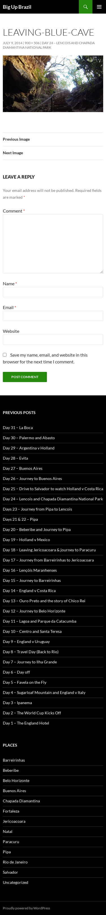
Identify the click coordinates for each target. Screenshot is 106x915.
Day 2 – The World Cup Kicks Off (32, 712)
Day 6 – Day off (16, 672)
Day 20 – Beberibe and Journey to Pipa (37, 529)
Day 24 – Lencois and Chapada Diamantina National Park (49, 45)
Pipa (7, 851)
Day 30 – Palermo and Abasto (29, 437)
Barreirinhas (14, 760)
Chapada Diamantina (21, 800)
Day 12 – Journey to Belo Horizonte (34, 610)
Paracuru (11, 841)
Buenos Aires (14, 790)
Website (11, 331)
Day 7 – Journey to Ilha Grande (30, 661)
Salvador (10, 872)
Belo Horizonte (16, 780)
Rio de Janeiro (15, 862)
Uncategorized (15, 882)
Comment (14, 210)
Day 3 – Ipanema (17, 702)
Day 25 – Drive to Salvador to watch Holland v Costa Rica (53, 488)
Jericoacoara (14, 821)
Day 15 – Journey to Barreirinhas (32, 580)
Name (10, 283)
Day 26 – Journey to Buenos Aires (32, 478)
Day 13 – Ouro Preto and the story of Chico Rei (44, 600)
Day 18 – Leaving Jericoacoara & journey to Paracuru (49, 549)
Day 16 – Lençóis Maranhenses (30, 570)
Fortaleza (11, 811)
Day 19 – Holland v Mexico (26, 539)
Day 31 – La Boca (18, 427)
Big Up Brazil (17, 7)
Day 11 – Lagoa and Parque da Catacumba (39, 621)
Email (9, 307)
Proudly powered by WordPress (26, 908)
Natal (7, 831)
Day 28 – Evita (15, 458)
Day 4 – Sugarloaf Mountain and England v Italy (44, 692)
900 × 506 (32, 43)
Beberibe (11, 770)
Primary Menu (99, 7)
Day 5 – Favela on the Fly (24, 682)
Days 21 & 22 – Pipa (20, 519)
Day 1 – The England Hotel (26, 723)
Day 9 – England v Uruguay (26, 641)
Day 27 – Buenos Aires (22, 468)
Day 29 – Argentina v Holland (29, 447)
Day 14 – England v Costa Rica (29, 590)
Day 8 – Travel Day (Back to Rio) (31, 651)
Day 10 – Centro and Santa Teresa (32, 631)
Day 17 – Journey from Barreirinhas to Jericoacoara (48, 560)
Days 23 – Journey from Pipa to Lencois (37, 509)
